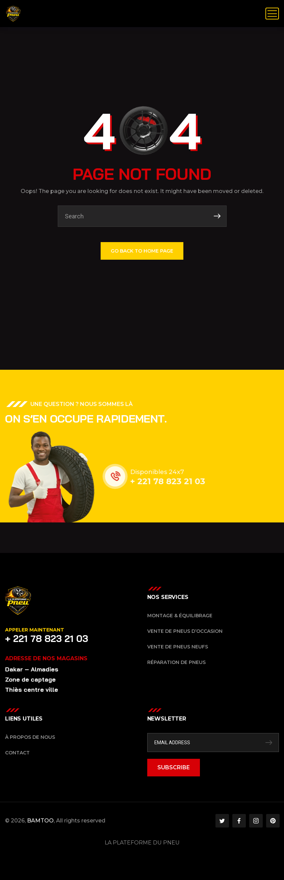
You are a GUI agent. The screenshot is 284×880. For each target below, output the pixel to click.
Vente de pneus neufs (177, 647)
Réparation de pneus (176, 662)
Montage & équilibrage (179, 616)
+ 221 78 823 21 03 (173, 481)
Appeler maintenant (34, 630)
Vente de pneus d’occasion (185, 631)
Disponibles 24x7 (163, 472)
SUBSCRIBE (173, 767)
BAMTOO (40, 820)
